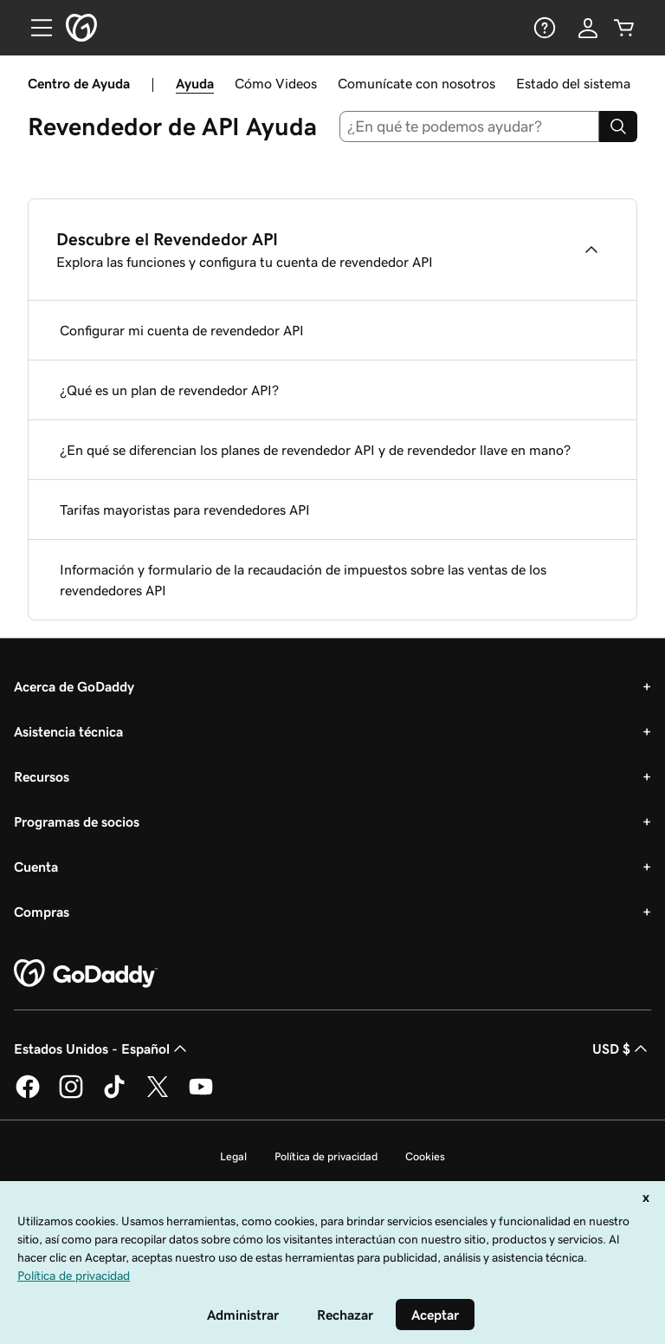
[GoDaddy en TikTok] (114, 1095)
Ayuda (195, 83)
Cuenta (36, 866)
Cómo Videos (276, 83)
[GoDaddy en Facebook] (28, 1095)
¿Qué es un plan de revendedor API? (169, 390)
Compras (41, 912)
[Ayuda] (543, 28)
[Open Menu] (35, 28)
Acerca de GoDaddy (74, 686)
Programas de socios (76, 821)
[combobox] (469, 126)
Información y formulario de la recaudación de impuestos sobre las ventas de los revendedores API (303, 579)
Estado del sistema (573, 83)
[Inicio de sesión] (588, 28)
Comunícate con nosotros (416, 83)
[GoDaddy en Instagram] (71, 1095)
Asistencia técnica (68, 731)
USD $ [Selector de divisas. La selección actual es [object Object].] (621, 1048)
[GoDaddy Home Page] (86, 974)
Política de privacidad (326, 1156)
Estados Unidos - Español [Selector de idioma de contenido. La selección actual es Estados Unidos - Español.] (102, 1048)
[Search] (618, 126)
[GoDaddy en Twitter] (157, 1095)
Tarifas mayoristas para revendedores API (185, 509)
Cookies (425, 1156)
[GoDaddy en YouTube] (201, 1095)
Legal (233, 1156)
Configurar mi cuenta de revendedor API (182, 330)
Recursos (41, 776)
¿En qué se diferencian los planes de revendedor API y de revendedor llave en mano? (315, 450)
